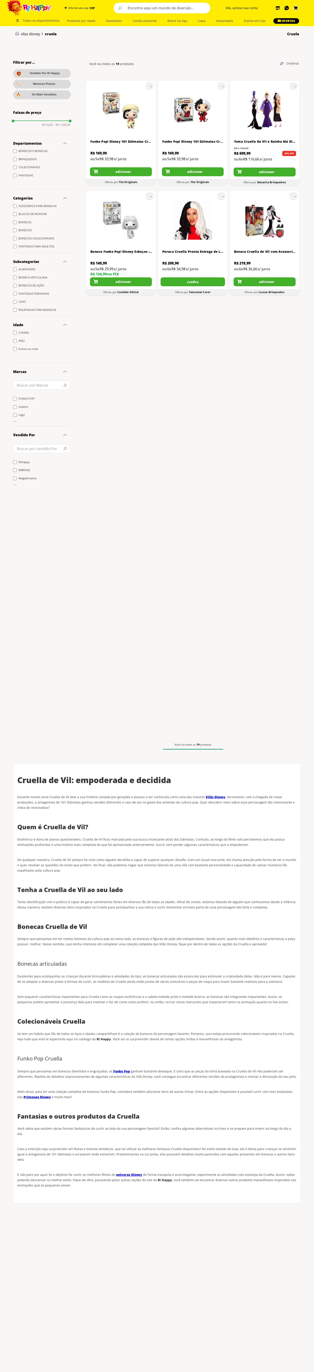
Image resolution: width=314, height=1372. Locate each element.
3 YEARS (23, 333)
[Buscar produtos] (120, 8)
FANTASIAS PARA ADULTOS (36, 246)
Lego (21, 415)
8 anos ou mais (28, 349)
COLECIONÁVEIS (29, 167)
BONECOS (25, 230)
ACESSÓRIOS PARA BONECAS (37, 206)
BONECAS (24, 222)
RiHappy (24, 462)
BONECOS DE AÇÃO (31, 285)
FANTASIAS (25, 175)
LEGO (22, 302)
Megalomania (27, 478)
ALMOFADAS (26, 269)
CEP (92, 8)
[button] (92, 8)
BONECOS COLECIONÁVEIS (36, 238)
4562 (21, 341)
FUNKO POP (26, 399)
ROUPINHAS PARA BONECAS (37, 310)
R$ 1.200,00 (62, 124)
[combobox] (161, 8)
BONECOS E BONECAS (33, 151)
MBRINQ (24, 470)
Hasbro (23, 407)
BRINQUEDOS (27, 159)
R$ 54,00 (47, 124)
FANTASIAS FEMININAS (33, 294)
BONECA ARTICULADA (32, 277)
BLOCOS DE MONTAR (32, 214)
